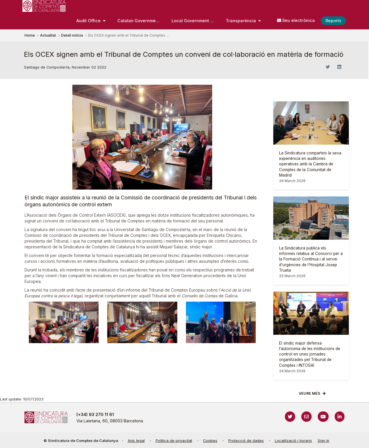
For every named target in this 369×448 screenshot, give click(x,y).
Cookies (210, 440)
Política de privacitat (174, 440)
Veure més (309, 393)
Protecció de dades (246, 440)
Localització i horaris (293, 440)
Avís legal (136, 440)
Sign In (323, 440)
